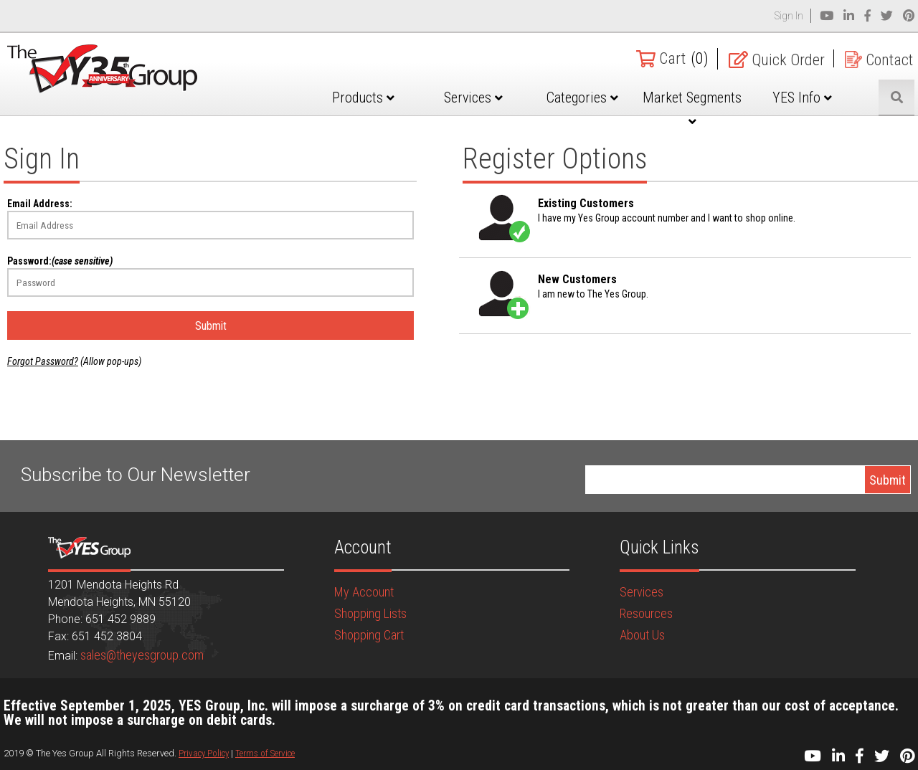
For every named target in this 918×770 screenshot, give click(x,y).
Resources (646, 613)
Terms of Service (265, 753)
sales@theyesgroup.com (142, 654)
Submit (211, 326)
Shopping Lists (370, 613)
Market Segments (692, 108)
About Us (642, 634)
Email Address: (39, 203)
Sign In (789, 15)
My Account (364, 591)
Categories (582, 97)
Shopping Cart (369, 634)
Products (363, 97)
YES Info (802, 97)
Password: (60, 261)
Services (473, 97)
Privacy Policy (204, 753)
